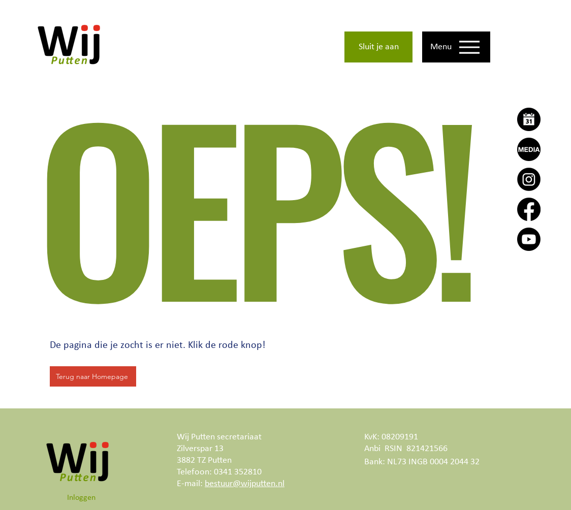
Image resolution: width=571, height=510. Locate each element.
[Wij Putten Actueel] (529, 149)
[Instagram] (529, 179)
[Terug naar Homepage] (93, 376)
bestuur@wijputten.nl (244, 484)
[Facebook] (529, 209)
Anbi (372, 449)
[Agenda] (529, 119)
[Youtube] (529, 239)
